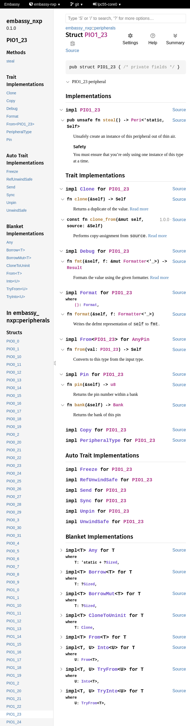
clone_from (104, 226)
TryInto (108, 697)
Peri (139, 120)
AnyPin (142, 345)
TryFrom (108, 675)
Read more (147, 215)
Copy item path (72, 43)
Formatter (138, 267)
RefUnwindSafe (99, 486)
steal (111, 120)
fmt (79, 267)
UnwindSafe (95, 528)
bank (80, 411)
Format (89, 299)
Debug (87, 258)
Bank (120, 411)
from (80, 355)
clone (81, 206)
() (76, 311)
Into (104, 654)
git (76, 4)
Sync (86, 507)
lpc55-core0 (107, 4)
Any (93, 556)
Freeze (89, 475)
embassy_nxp (79, 28)
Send (86, 496)
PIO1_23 (90, 110)
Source (72, 50)
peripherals (105, 28)
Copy (86, 436)
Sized (109, 568)
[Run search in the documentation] (126, 18)
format (83, 320)
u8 (115, 390)
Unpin (87, 517)
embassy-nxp (43, 4)
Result (80, 274)
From (86, 345)
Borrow (98, 578)
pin (79, 390)
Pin (84, 381)
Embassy (11, 4)
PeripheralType (100, 447)
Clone (87, 196)
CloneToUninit (108, 622)
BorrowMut (102, 600)
